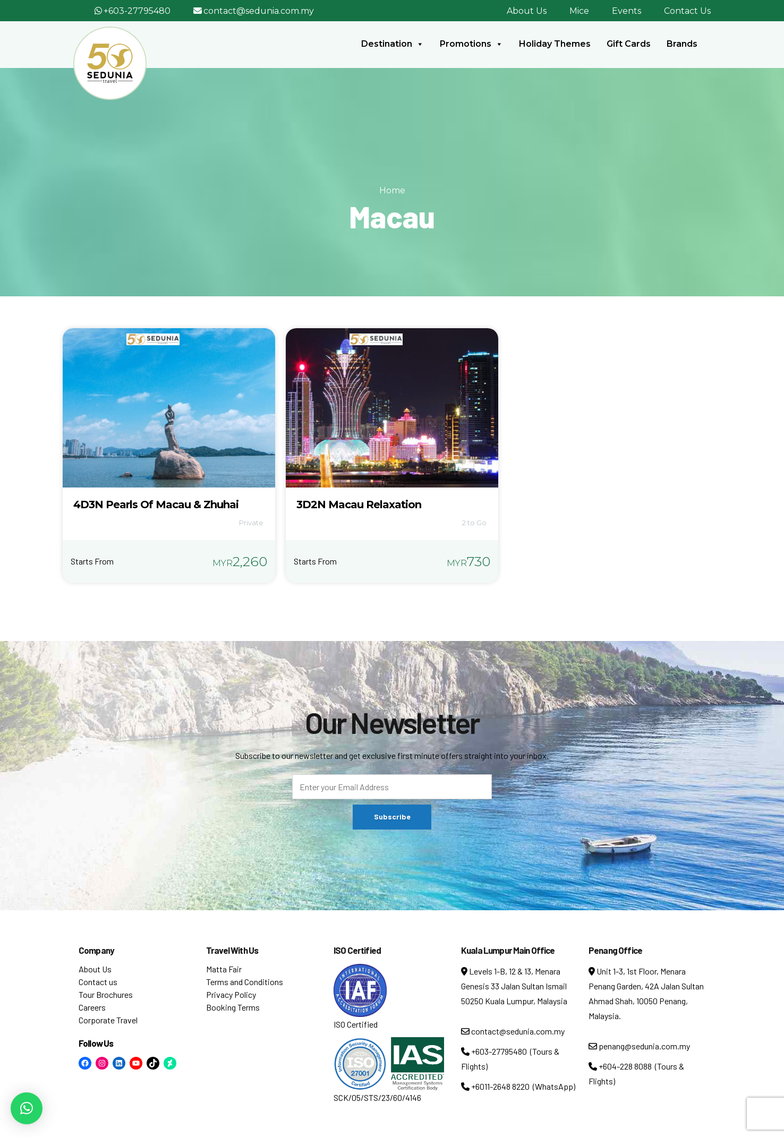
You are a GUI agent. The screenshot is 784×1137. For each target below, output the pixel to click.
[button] (26, 1108)
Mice (579, 11)
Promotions (471, 44)
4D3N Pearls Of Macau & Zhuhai (155, 504)
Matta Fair (224, 969)
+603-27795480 (137, 11)
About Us (527, 11)
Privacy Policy (231, 994)
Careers (92, 1007)
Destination (392, 44)
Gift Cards (629, 44)
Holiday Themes (555, 44)
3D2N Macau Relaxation (358, 504)
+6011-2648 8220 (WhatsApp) (518, 1086)
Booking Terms (233, 1007)
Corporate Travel (108, 1020)
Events (626, 11)
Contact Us (687, 11)
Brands (682, 44)
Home (392, 190)
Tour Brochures (106, 994)
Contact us (98, 982)
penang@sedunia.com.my (639, 1046)
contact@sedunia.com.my (258, 11)
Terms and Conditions (244, 982)
